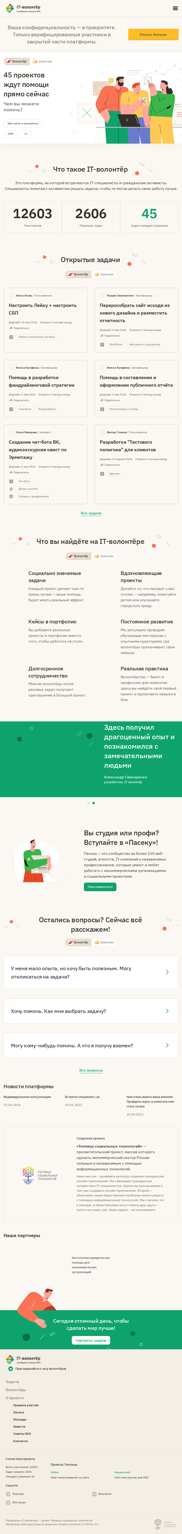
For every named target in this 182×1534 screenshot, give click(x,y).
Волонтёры (16, 1389)
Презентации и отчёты (171, 400)
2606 (91, 213)
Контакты (20, 1441)
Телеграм (18, 1493)
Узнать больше (153, 34)
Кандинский (122, 1472)
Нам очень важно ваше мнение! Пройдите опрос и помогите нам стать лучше (150, 1101)
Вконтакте (105, 1493)
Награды (19, 1419)
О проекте (15, 1397)
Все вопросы (91, 1070)
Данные (165, 470)
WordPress (166, 334)
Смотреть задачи (91, 1340)
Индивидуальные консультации (27, 1097)
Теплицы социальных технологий (72, 1520)
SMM (11, 134)
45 (149, 213)
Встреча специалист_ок (82, 1097)
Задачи (12, 1381)
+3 (25, 134)
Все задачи (91, 513)
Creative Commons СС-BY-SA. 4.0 (78, 1524)
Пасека (18, 1412)
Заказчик (45, 61)
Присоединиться (100, 887)
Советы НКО (22, 1434)
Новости (19, 1427)
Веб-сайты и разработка (23, 123)
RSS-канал (19, 1502)
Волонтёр (19, 61)
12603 (33, 213)
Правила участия (25, 1405)
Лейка (55, 1472)
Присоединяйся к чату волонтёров (40, 1369)
